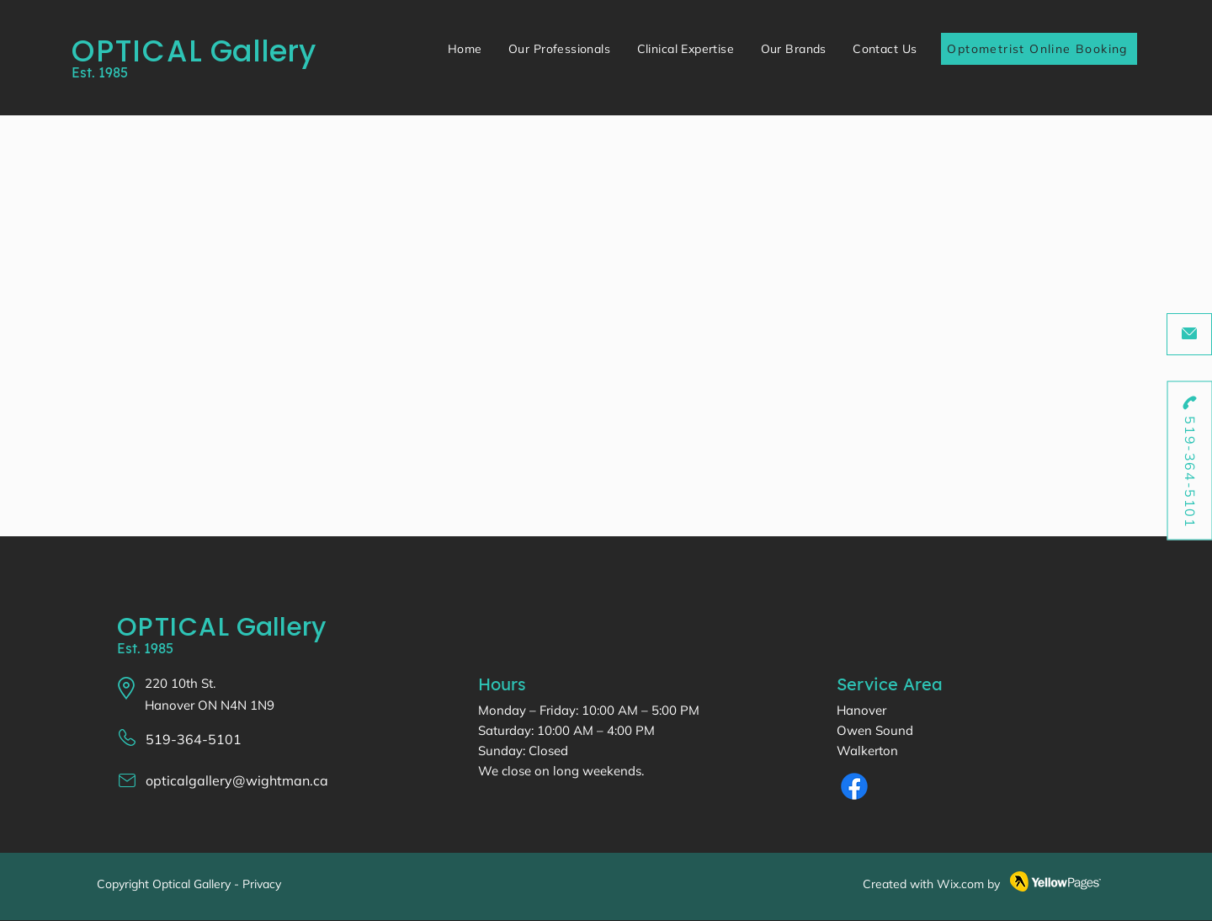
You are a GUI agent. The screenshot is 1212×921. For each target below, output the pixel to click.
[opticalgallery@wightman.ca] (1189, 334)
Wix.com (960, 884)
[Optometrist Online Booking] (1039, 49)
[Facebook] (854, 786)
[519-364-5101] (1189, 460)
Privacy (261, 884)
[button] (559, 49)
